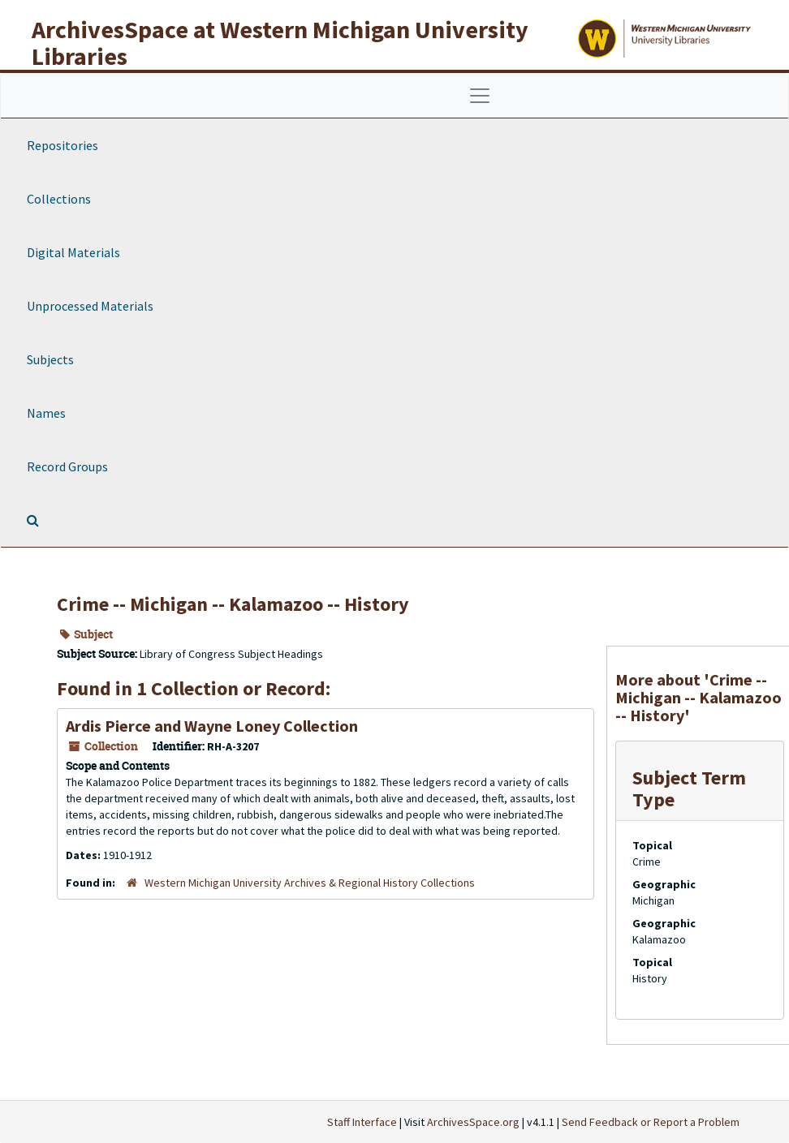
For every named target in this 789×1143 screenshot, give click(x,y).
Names (46, 413)
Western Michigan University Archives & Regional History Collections (309, 882)
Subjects (50, 359)
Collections (59, 199)
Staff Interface (362, 1122)
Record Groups (67, 466)
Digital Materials (73, 252)
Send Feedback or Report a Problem (650, 1122)
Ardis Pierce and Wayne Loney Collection (212, 725)
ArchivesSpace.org (473, 1122)
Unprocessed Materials (90, 306)
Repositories (62, 145)
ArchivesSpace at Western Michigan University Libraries (280, 42)
